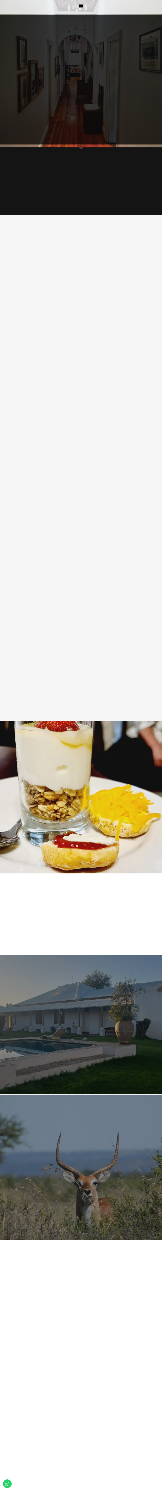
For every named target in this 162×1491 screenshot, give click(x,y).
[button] (81, 6)
